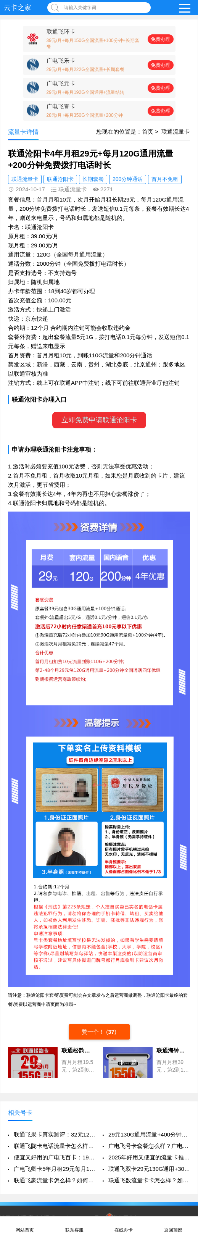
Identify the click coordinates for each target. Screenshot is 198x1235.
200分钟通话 (128, 179)
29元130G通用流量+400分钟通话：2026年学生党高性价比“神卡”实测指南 (149, 1134)
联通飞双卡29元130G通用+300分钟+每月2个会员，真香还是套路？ (149, 1169)
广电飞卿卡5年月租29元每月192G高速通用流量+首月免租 (54, 1169)
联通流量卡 (175, 131)
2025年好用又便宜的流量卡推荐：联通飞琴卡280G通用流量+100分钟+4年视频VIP (149, 1157)
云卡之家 (17, 7)
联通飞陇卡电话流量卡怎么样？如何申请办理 (54, 1146)
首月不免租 (164, 179)
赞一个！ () (99, 1031)
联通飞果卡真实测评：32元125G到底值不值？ (54, 1134)
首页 (147, 131)
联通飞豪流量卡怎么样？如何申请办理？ (54, 1180)
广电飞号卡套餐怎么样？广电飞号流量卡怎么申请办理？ (149, 1146)
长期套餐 (93, 179)
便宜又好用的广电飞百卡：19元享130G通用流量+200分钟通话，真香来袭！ (54, 1157)
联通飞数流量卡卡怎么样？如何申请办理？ (149, 1180)
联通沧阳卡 (60, 179)
